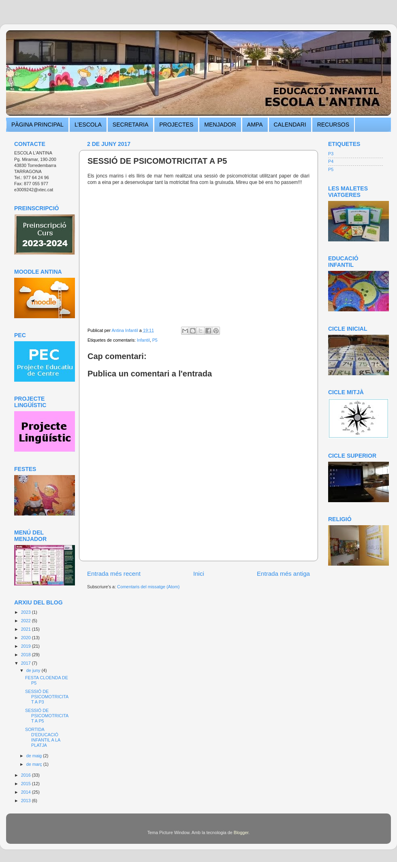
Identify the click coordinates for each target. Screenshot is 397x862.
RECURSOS (333, 124)
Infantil (143, 340)
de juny (34, 670)
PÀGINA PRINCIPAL (37, 124)
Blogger (241, 832)
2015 (26, 783)
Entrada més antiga (283, 573)
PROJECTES (176, 124)
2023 (26, 612)
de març (34, 764)
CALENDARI (290, 124)
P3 (330, 153)
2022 (26, 620)
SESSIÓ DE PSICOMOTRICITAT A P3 (46, 696)
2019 (26, 646)
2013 (26, 800)
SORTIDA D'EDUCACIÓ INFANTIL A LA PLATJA (42, 737)
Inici (198, 573)
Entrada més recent (114, 573)
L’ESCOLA (88, 124)
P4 (330, 161)
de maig (34, 755)
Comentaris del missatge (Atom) (148, 586)
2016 (26, 775)
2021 (26, 629)
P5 (155, 340)
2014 (26, 792)
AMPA (255, 124)
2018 (26, 654)
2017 (26, 663)
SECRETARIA (130, 124)
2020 (26, 637)
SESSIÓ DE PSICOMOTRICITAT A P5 (46, 715)
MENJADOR (220, 124)
